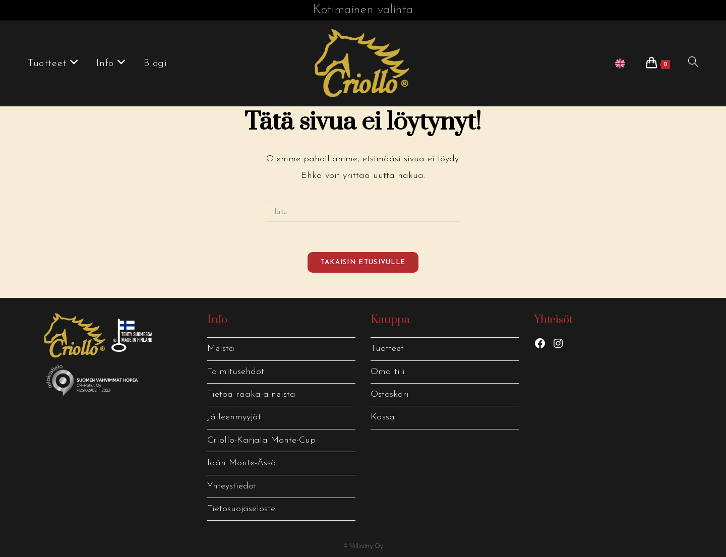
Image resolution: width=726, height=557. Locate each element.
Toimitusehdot (235, 372)
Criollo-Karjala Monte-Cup (261, 440)
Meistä (220, 348)
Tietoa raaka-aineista (251, 394)
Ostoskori (390, 394)
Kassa (383, 417)
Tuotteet (387, 348)
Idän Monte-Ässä (241, 463)
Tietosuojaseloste (241, 509)
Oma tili (388, 372)
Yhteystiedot (232, 486)
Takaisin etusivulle (363, 262)
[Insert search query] (363, 212)
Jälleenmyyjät (234, 417)
